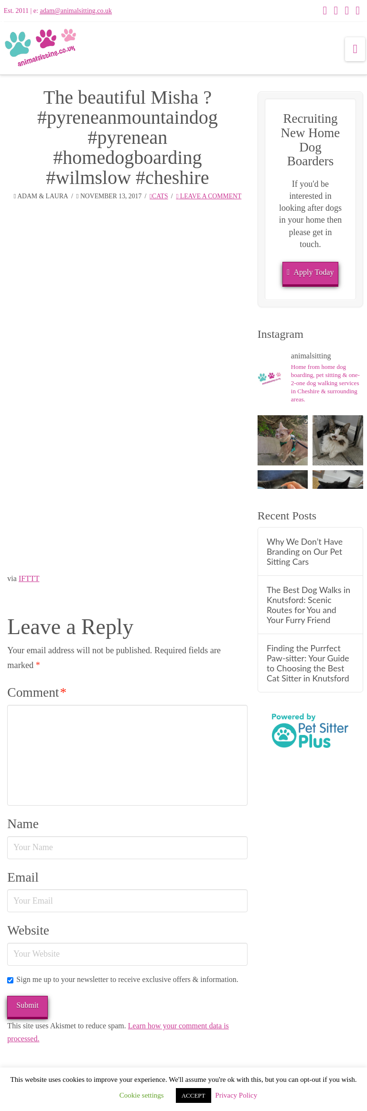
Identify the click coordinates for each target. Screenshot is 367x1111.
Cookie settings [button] (141, 1095)
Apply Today (310, 272)
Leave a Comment (208, 196)
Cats (159, 196)
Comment (36, 692)
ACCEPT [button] (193, 1095)
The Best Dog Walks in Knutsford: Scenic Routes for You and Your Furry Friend (308, 605)
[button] (355, 49)
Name (22, 824)
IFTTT (29, 578)
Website (28, 930)
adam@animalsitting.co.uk (76, 10)
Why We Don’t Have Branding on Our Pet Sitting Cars (305, 552)
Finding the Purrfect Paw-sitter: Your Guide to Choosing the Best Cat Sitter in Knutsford (308, 663)
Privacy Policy (236, 1095)
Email (22, 877)
